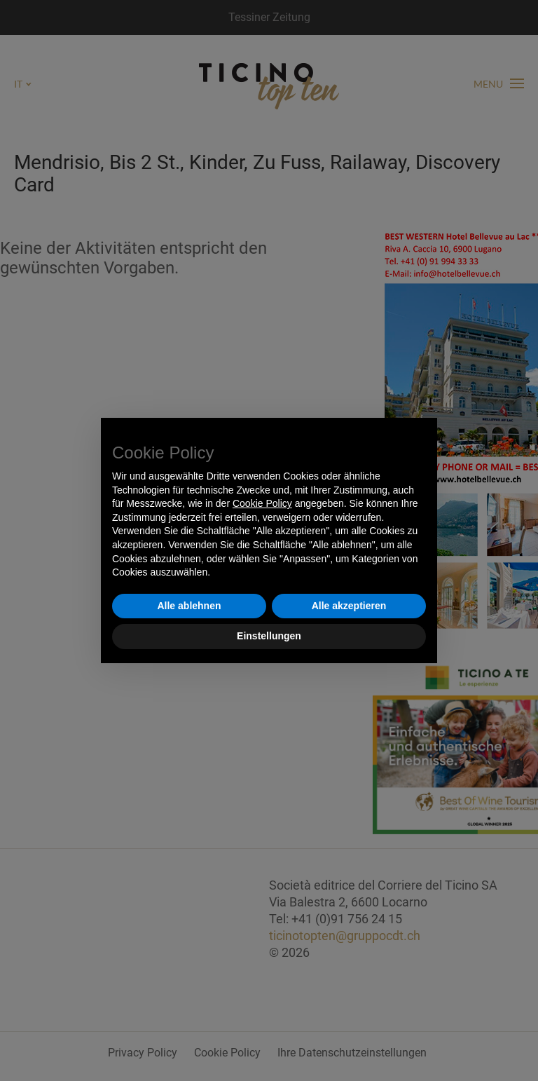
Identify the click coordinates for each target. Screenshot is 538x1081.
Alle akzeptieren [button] (349, 605)
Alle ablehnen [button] (189, 605)
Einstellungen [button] (269, 635)
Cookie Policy (262, 503)
